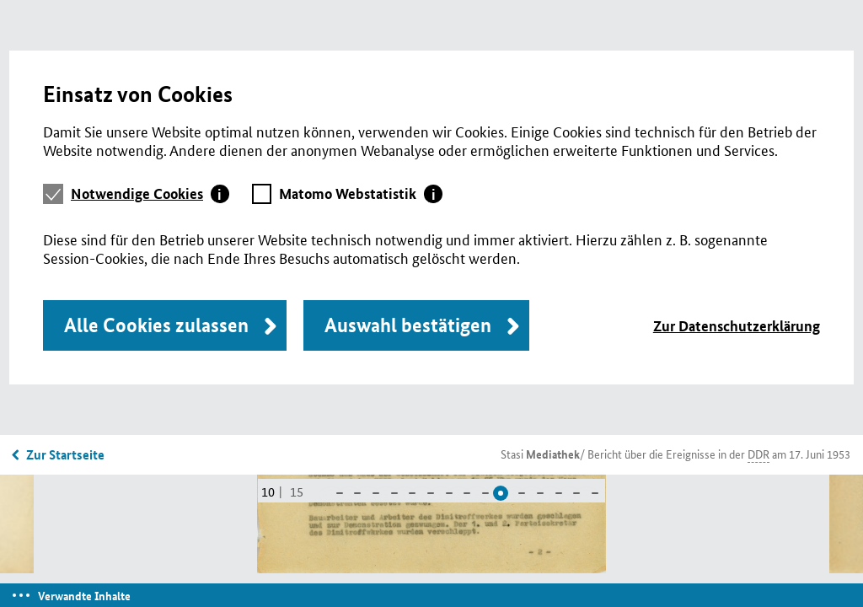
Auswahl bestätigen (407, 325)
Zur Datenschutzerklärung (736, 326)
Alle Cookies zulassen (156, 325)
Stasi (540, 453)
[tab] (150, 194)
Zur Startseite (65, 454)
